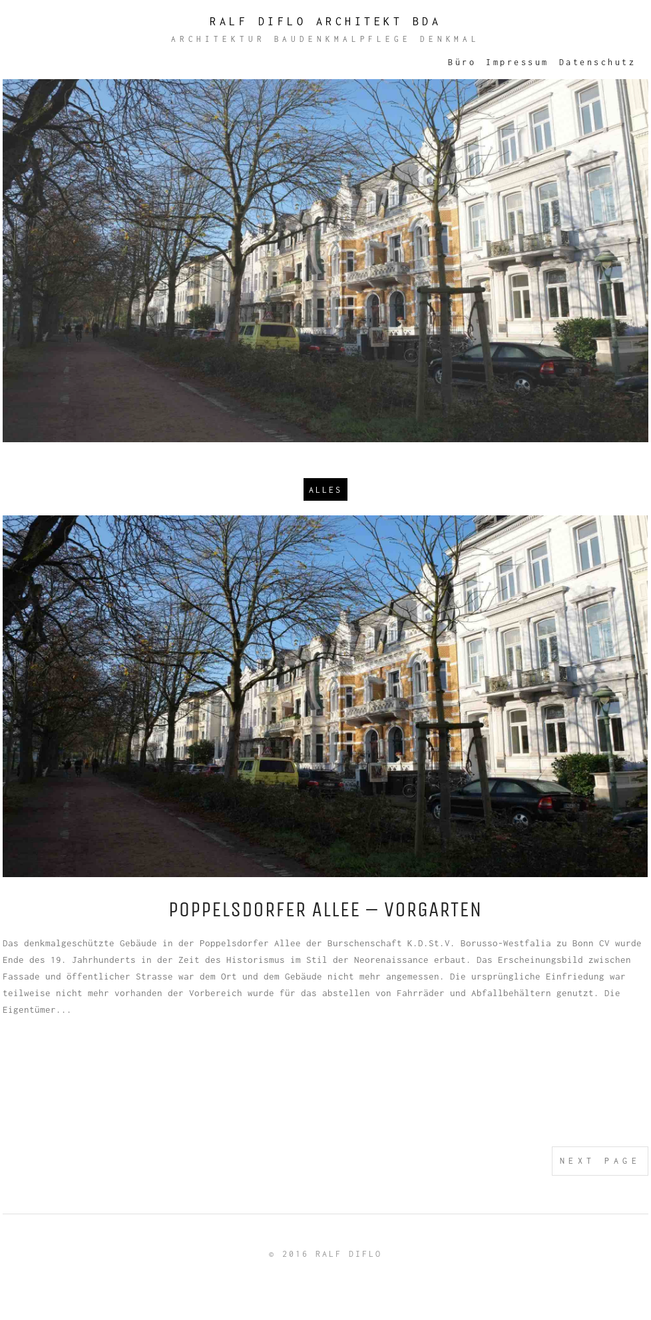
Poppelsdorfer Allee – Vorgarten (325, 909)
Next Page (600, 1161)
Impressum (517, 62)
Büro (462, 62)
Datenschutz (597, 62)
